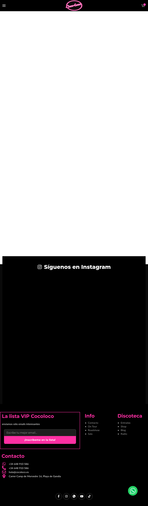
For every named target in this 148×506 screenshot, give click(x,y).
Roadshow (94, 430)
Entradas (125, 422)
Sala (90, 433)
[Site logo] (74, 5)
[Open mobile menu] (4, 5)
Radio (124, 433)
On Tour (92, 426)
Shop (123, 426)
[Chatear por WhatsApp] (133, 491)
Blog (123, 430)
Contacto (93, 422)
